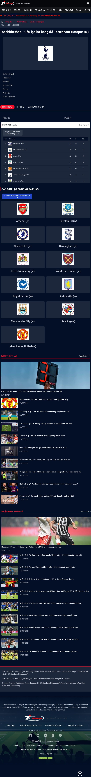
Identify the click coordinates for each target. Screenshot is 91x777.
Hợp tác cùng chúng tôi (30, 726)
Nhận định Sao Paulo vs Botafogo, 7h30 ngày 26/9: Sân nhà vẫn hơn (48, 615)
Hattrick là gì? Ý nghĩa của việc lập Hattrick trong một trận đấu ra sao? (48, 484)
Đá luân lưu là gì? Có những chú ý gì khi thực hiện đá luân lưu (45, 460)
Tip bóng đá (40, 10)
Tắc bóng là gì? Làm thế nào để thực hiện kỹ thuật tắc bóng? (44, 412)
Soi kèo (17, 10)
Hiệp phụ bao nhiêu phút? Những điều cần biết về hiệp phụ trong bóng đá (31, 391)
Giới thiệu (11, 726)
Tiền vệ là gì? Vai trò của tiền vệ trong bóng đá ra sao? (42, 436)
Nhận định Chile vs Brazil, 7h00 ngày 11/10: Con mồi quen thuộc (47, 579)
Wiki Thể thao (22, 22)
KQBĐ (60, 10)
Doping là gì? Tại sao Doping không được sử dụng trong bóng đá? (46, 496)
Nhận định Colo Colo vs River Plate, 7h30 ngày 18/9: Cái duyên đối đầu (49, 639)
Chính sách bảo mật (75, 726)
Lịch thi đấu (7, 107)
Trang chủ (6, 10)
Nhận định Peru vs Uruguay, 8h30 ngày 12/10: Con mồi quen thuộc (47, 567)
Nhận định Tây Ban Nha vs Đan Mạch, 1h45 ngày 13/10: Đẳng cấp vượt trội (51, 555)
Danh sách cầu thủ (36, 107)
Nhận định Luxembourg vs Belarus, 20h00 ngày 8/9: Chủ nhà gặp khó (48, 651)
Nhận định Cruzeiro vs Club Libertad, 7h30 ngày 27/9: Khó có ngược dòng (50, 603)
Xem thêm (84, 125)
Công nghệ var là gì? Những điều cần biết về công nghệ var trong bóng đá (50, 472)
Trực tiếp (69, 10)
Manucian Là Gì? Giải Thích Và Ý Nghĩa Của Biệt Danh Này (43, 399)
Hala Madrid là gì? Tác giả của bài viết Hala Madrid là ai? (43, 448)
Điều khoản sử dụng (53, 726)
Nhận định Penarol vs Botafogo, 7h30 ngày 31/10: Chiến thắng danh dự (31, 547)
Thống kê (20, 107)
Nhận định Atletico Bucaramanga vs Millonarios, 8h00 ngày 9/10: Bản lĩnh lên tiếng (54, 591)
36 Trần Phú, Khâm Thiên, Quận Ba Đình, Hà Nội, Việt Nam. (48, 750)
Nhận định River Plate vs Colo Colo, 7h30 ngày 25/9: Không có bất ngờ (49, 627)
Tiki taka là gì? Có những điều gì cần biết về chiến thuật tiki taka (45, 424)
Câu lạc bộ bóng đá (37, 22)
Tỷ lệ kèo (51, 10)
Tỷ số (78, 10)
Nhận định (27, 10)
